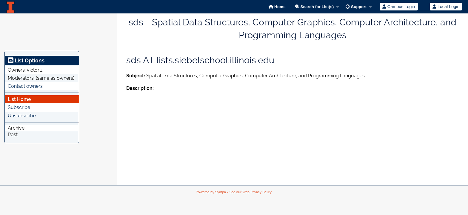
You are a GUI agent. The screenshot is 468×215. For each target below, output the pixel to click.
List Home (19, 99)
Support (356, 6)
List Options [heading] (26, 60)
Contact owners (25, 86)
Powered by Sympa (211, 192)
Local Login (446, 6)
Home (277, 6)
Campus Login (398, 6)
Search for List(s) (314, 6)
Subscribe (19, 107)
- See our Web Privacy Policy (249, 192)
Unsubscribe (22, 116)
